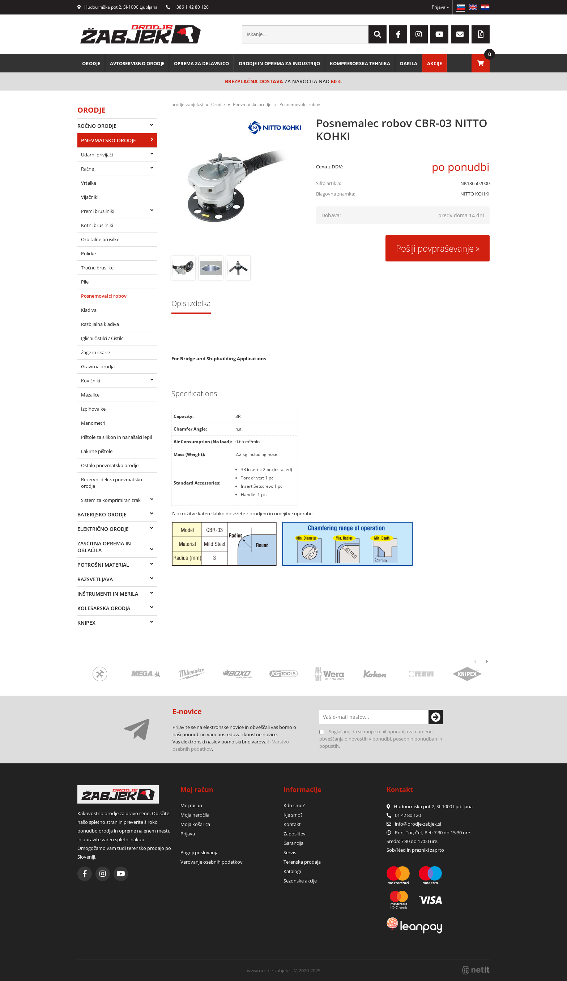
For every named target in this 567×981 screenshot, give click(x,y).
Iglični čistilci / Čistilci (102, 338)
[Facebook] (398, 34)
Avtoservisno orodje (137, 63)
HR (485, 7)
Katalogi (292, 871)
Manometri (93, 423)
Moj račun (191, 805)
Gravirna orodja (98, 366)
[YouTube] (439, 34)
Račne (87, 168)
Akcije (435, 63)
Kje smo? (293, 815)
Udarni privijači (97, 154)
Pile (85, 281)
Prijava (440, 7)
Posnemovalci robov (104, 296)
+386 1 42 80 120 (187, 7)
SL (460, 7)
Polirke (88, 253)
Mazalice (90, 394)
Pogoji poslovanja (199, 852)
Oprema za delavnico (201, 63)
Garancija (293, 843)
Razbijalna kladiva (100, 324)
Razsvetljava (95, 579)
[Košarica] (481, 63)
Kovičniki (90, 380)
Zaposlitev (295, 833)
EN (473, 7)
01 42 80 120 (404, 815)
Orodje (91, 63)
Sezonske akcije (300, 880)
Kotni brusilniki (97, 225)
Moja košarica (195, 824)
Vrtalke (88, 183)
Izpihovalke (93, 409)
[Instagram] (419, 34)
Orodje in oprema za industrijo (280, 63)
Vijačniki (89, 197)
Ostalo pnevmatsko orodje (109, 465)
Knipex (86, 622)
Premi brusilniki (97, 211)
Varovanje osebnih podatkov (211, 862)
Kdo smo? (294, 805)
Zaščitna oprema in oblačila (104, 547)
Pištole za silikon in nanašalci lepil (116, 437)
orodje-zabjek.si (187, 104)
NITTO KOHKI (475, 193)
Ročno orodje (96, 125)
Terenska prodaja (302, 862)
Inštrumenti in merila (107, 593)
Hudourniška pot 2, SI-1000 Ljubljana (117, 7)
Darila (409, 63)
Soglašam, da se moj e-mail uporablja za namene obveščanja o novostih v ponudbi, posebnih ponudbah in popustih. (380, 738)
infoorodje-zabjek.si (418, 824)
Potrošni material (103, 564)
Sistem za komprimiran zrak (111, 500)
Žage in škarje (95, 352)
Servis (290, 852)
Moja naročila (194, 815)
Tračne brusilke (97, 267)
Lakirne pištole (96, 451)
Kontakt (292, 824)
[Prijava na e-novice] (436, 717)
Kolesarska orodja (103, 608)
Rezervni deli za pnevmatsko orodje (111, 482)
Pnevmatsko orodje (108, 140)
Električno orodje (103, 528)
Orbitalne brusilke (100, 239)
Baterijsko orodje (102, 514)
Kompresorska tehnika (361, 63)
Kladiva (89, 310)
